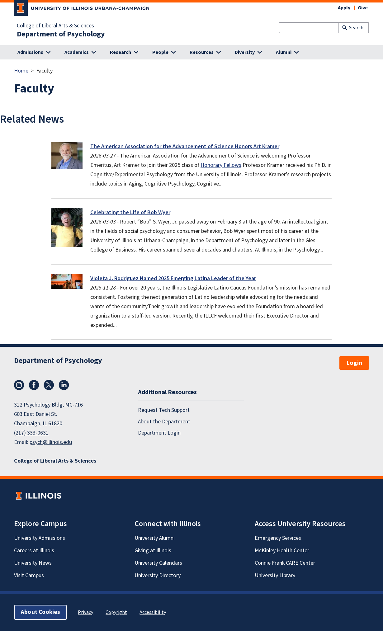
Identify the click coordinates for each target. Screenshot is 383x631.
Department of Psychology (61, 34)
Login (354, 363)
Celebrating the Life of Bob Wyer (130, 212)
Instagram (19, 385)
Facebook (34, 385)
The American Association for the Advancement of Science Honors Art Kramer (184, 146)
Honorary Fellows (221, 165)
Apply (344, 7)
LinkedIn (64, 385)
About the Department (164, 421)
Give (363, 7)
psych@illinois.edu (51, 442)
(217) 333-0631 (31, 433)
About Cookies (40, 612)
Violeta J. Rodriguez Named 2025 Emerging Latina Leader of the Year (173, 278)
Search (356, 27)
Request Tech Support (164, 410)
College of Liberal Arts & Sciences (55, 26)
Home (21, 71)
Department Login (159, 432)
